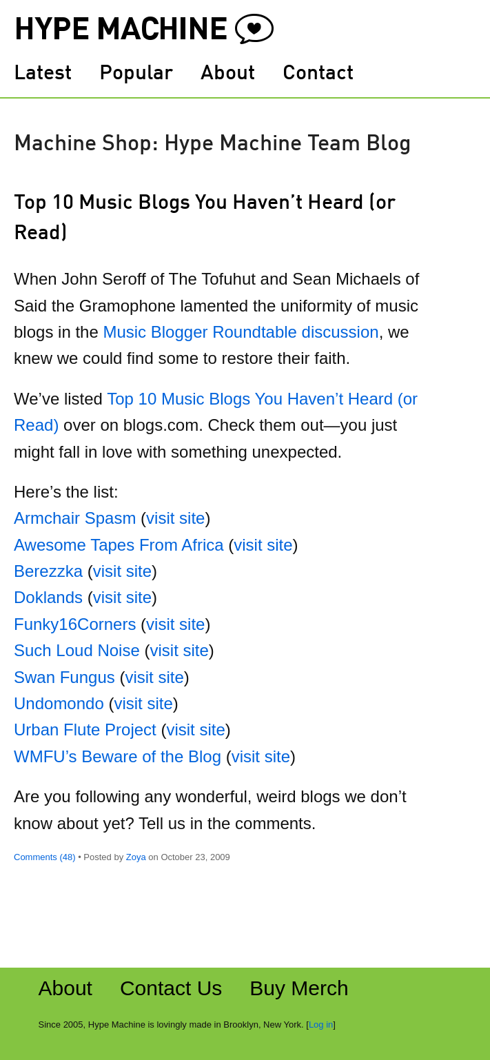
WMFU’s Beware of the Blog (117, 756)
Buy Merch (298, 988)
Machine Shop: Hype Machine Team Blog (212, 145)
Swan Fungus (64, 677)
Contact (318, 73)
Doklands (48, 597)
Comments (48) (45, 857)
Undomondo (59, 703)
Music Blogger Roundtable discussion (240, 332)
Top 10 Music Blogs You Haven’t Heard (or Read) (205, 218)
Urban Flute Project (85, 729)
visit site (175, 518)
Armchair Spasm (75, 518)
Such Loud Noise (77, 650)
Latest (43, 73)
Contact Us (171, 988)
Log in (321, 1024)
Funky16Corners (75, 624)
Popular (136, 73)
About (228, 73)
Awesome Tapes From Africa (119, 545)
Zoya (136, 857)
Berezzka (48, 571)
